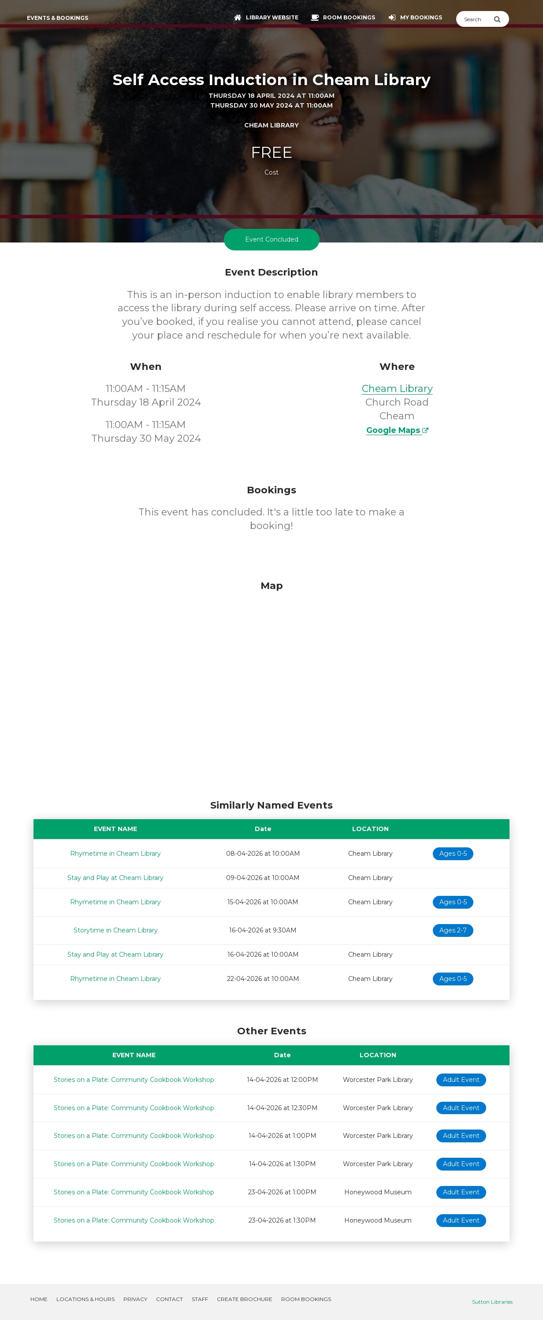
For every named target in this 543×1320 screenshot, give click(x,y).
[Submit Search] (501, 19)
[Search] (475, 19)
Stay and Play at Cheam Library (115, 878)
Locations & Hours (85, 1299)
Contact (169, 1299)
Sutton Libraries (492, 1301)
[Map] (271, 688)
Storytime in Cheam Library (116, 930)
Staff (200, 1299)
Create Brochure (244, 1299)
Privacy (135, 1299)
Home (39, 1299)
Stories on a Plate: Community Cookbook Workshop (134, 1080)
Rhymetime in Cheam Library (115, 854)
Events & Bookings (57, 18)
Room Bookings (306, 1299)
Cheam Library (397, 389)
